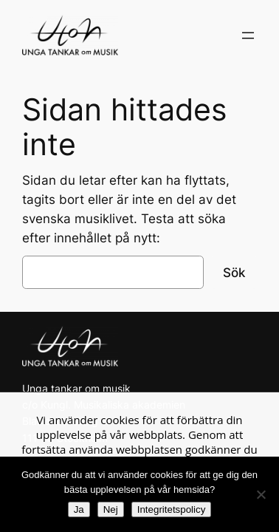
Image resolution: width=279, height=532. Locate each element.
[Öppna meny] (248, 35)
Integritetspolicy (171, 509)
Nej (110, 509)
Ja (79, 509)
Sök (234, 272)
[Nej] (260, 494)
